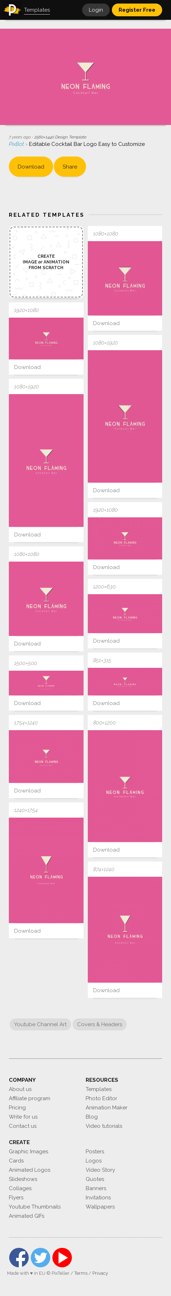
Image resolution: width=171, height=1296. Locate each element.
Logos (94, 1161)
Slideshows (23, 1179)
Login (96, 10)
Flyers (16, 1197)
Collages (20, 1188)
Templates (99, 1089)
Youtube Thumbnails (35, 1207)
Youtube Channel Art (40, 1024)
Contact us (22, 1126)
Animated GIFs (26, 1216)
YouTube (62, 1257)
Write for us (23, 1117)
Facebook (19, 1257)
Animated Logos (29, 1170)
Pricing (17, 1107)
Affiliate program (29, 1098)
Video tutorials (104, 1126)
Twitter (40, 1257)
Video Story (100, 1170)
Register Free (137, 10)
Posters (95, 1151)
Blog (92, 1117)
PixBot (17, 144)
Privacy (100, 1273)
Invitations (98, 1197)
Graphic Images (28, 1151)
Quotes (95, 1179)
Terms (80, 1273)
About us (20, 1089)
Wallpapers (100, 1207)
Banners (96, 1188)
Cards (16, 1161)
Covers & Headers (99, 1024)
